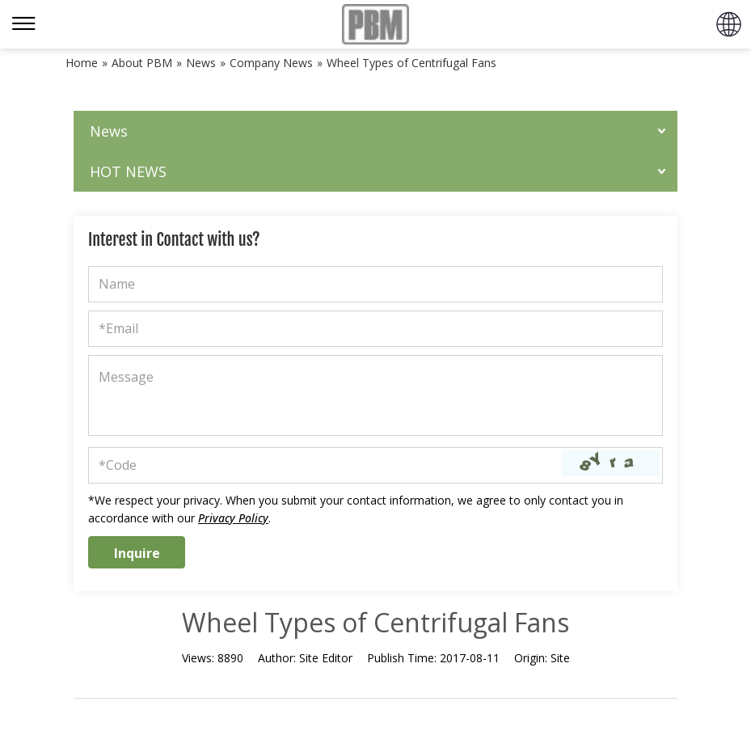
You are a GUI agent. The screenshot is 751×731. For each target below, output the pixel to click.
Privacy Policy (233, 518)
